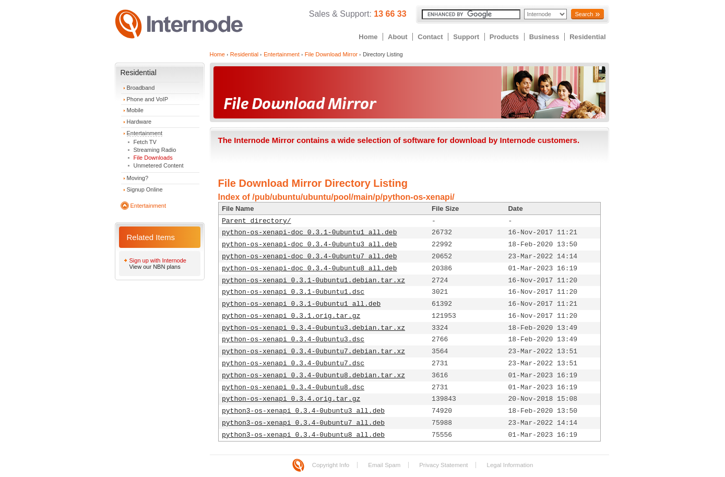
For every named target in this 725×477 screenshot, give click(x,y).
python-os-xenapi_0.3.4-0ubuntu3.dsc (293, 339)
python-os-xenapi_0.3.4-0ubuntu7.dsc (293, 363)
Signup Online (145, 189)
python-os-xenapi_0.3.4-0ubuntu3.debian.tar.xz (313, 328)
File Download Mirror (331, 54)
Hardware (139, 121)
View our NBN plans (155, 267)
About (398, 37)
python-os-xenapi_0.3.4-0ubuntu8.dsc (293, 387)
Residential (587, 37)
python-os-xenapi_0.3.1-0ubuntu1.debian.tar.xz (313, 280)
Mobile (135, 110)
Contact (430, 37)
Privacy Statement (443, 465)
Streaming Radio (155, 150)
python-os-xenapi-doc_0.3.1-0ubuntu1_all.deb (309, 232)
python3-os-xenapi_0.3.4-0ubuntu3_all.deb (303, 411)
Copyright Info (331, 465)
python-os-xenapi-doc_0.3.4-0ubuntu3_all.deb (309, 244)
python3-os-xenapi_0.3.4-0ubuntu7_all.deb (303, 423)
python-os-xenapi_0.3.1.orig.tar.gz (291, 316)
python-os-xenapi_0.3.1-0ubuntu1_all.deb (301, 304)
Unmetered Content (159, 165)
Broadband (141, 88)
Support (466, 37)
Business (544, 37)
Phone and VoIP (148, 99)
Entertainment (144, 133)
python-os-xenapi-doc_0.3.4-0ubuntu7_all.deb (309, 256)
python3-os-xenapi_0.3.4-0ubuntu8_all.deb (303, 435)
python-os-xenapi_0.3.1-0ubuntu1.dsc (293, 292)
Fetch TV (145, 142)
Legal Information (509, 465)
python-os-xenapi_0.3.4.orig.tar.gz (291, 399)
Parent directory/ (256, 221)
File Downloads (153, 157)
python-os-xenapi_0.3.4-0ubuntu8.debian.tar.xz (313, 375)
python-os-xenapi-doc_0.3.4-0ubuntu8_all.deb (309, 268)
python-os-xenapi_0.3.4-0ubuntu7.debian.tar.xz (313, 351)
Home (368, 37)
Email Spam (384, 465)
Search (584, 14)
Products (504, 37)
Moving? (138, 178)
